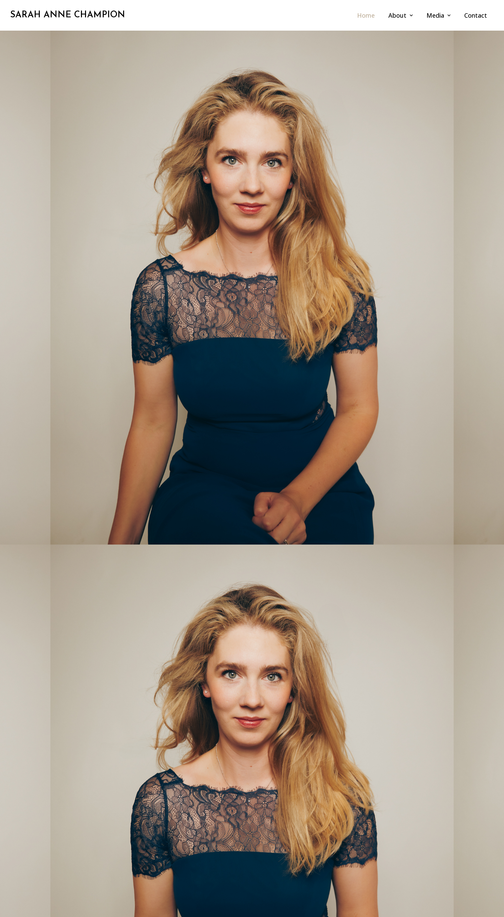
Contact (475, 15)
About (400, 15)
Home (366, 15)
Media (438, 15)
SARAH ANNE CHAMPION (67, 15)
